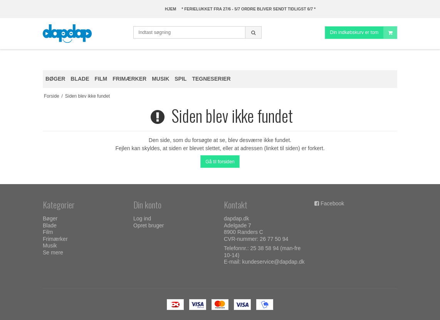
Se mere (53, 252)
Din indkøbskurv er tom (363, 33)
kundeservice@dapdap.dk (273, 262)
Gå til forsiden (220, 161)
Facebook (332, 203)
